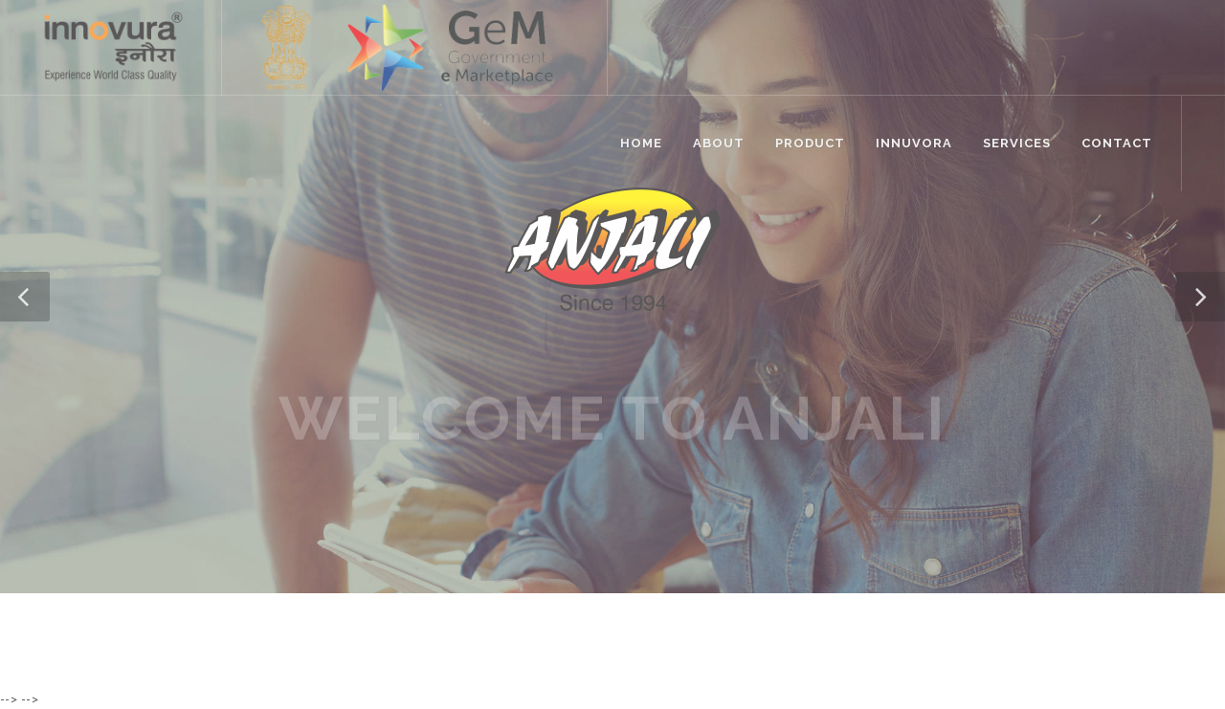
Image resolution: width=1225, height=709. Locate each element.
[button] (25, 296)
